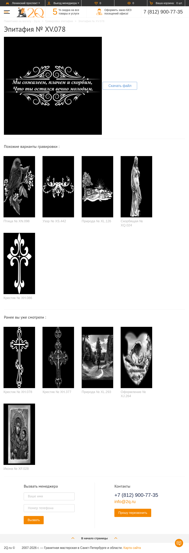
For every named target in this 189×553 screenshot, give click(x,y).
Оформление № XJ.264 (133, 394)
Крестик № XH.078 (18, 392)
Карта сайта (132, 547)
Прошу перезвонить (132, 512)
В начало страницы (94, 538)
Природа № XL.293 (96, 392)
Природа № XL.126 (96, 221)
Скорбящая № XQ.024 (132, 223)
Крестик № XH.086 (18, 298)
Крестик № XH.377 (57, 392)
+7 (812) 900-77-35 (136, 495)
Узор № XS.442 (54, 221)
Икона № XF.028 (16, 469)
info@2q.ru (125, 501)
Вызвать (34, 520)
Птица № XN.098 (17, 221)
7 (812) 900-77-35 (163, 12)
